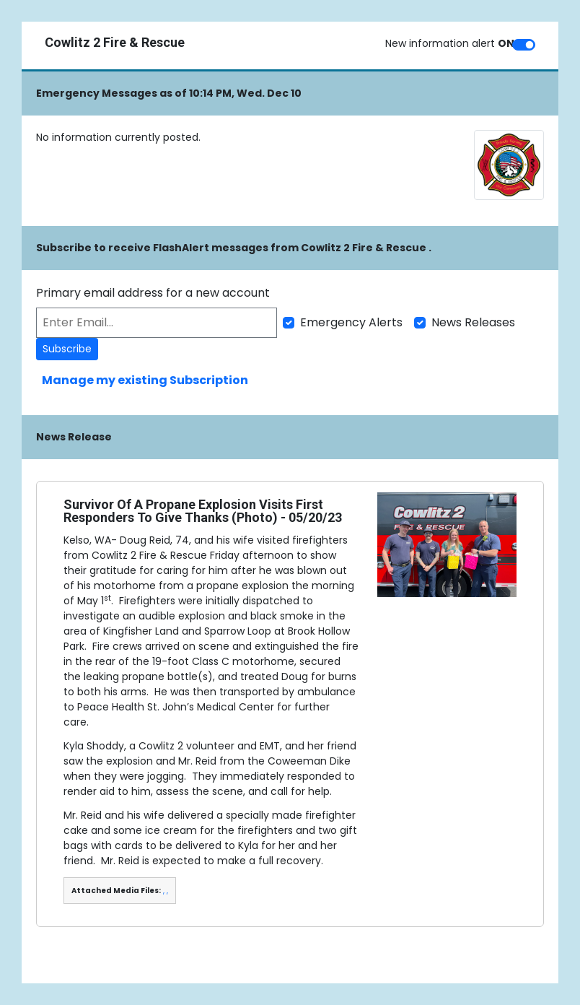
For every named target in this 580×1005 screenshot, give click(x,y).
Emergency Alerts (351, 322)
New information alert (449, 43)
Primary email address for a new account (153, 292)
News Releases (473, 322)
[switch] (523, 45)
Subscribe (67, 348)
